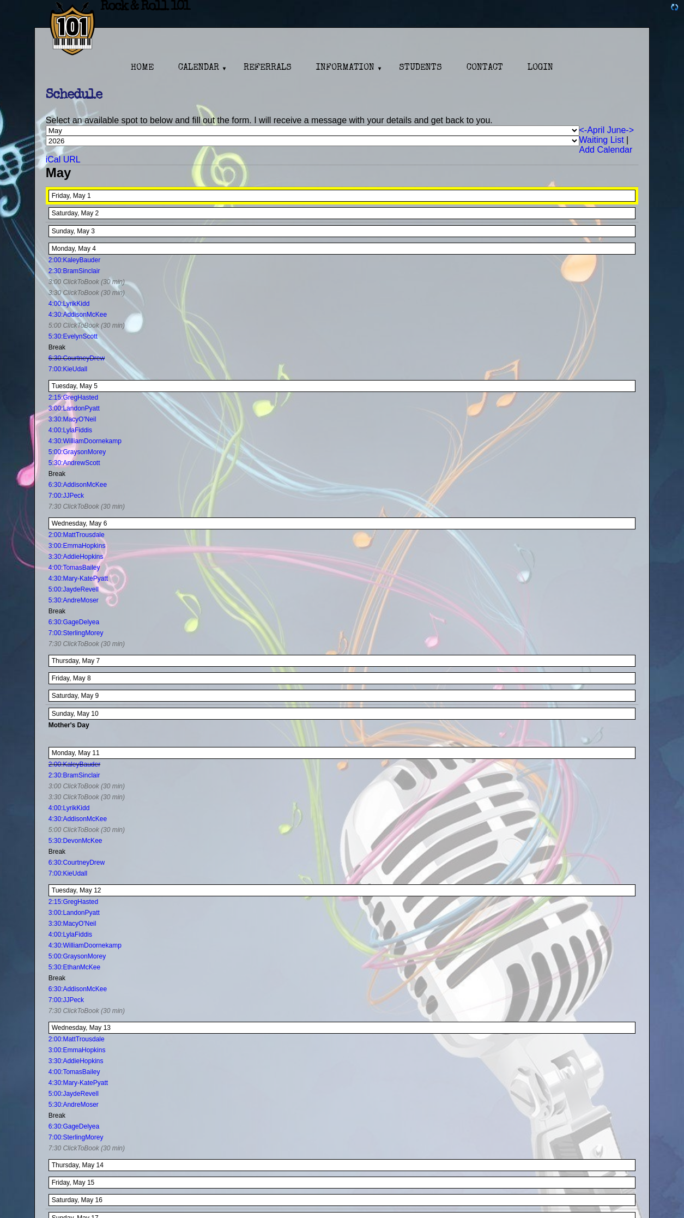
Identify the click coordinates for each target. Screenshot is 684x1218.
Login (540, 68)
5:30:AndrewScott (74, 463)
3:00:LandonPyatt (74, 408)
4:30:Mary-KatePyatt (78, 578)
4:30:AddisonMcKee (78, 314)
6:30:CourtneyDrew (77, 358)
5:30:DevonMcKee (75, 841)
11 (95, 753)
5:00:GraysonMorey (77, 452)
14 (100, 1165)
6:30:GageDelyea (74, 622)
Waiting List (601, 139)
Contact (485, 68)
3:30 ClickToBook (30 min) (87, 293)
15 (90, 1182)
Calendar (198, 68)
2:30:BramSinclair (74, 271)
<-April (592, 130)
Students (420, 68)
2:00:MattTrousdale (77, 535)
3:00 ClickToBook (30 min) (87, 282)
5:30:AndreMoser (74, 600)
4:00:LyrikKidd (69, 303)
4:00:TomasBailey (74, 567)
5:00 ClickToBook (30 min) (87, 325)
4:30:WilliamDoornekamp (85, 441)
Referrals (268, 68)
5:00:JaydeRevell (74, 589)
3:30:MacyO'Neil (72, 419)
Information (345, 68)
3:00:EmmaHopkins (77, 546)
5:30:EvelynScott (73, 336)
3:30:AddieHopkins (76, 556)
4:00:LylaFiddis (70, 430)
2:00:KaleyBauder (74, 260)
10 (94, 713)
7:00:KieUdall (68, 369)
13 (107, 1028)
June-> (620, 130)
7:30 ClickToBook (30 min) (87, 506)
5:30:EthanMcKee (74, 967)
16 (98, 1200)
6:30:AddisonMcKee (78, 485)
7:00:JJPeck (66, 495)
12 (97, 890)
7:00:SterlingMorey (76, 633)
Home (142, 68)
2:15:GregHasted (73, 397)
